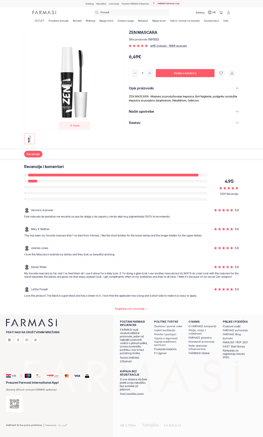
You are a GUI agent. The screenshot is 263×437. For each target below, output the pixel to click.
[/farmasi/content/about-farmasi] (202, 326)
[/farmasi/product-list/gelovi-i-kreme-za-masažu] (185, 22)
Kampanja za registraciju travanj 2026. (234, 354)
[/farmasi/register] (101, 4)
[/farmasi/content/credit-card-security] (168, 342)
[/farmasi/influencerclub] (165, 3)
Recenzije (33, 154)
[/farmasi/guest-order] (132, 393)
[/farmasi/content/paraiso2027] (235, 342)
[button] (185, 73)
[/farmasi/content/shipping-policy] (168, 326)
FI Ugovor (160, 353)
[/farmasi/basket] (221, 12)
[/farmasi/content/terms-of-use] (164, 330)
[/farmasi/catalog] (89, 4)
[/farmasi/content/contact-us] (228, 338)
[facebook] (18, 340)
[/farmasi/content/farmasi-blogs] (232, 334)
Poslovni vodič (232, 326)
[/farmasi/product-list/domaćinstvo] (211, 22)
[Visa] (75, 376)
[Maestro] (26, 376)
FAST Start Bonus (234, 346)
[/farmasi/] (44, 12)
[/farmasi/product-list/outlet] (39, 22)
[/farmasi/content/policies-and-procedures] (165, 334)
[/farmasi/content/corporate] (200, 337)
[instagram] (9, 340)
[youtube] (26, 340)
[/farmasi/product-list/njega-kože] (106, 22)
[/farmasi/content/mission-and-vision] (203, 332)
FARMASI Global (199, 353)
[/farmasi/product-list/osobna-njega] (125, 22)
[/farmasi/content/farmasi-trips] (235, 330)
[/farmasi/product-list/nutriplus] (143, 22)
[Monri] (51, 376)
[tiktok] (35, 340)
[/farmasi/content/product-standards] (202, 341)
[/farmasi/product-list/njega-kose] (159, 22)
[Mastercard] (65, 376)
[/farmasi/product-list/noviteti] (77, 22)
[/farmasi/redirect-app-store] (14, 403)
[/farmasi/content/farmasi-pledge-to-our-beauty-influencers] (203, 347)
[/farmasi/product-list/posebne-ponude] (58, 22)
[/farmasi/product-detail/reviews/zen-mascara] (131, 308)
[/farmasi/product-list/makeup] (91, 22)
